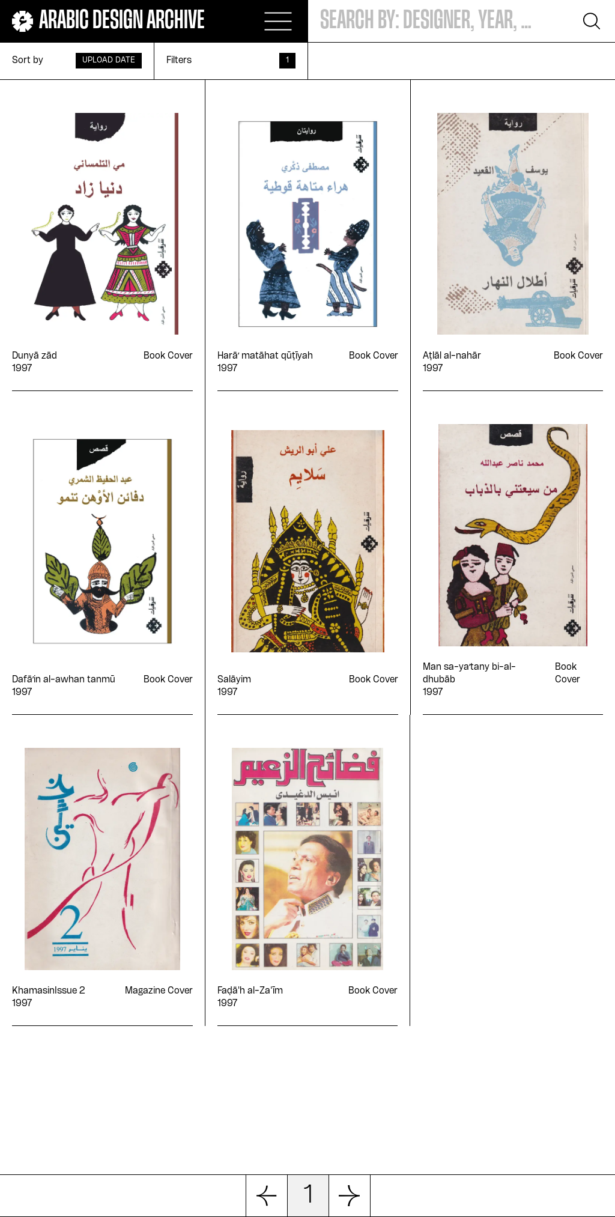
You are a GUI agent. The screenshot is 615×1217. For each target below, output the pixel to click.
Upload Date (108, 60)
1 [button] (308, 1196)
